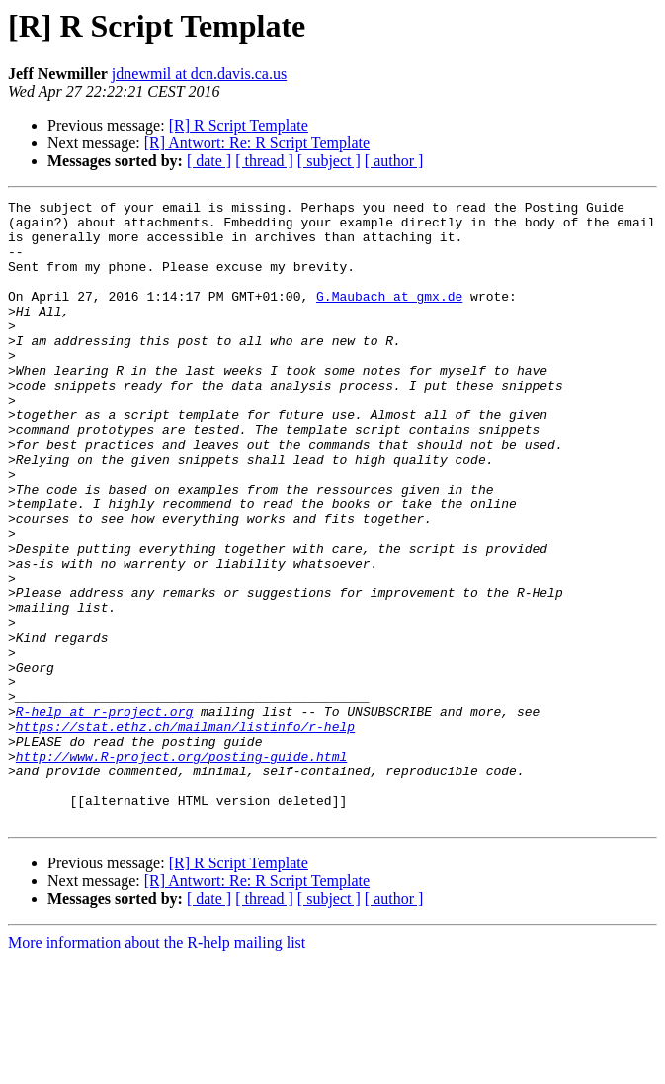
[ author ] (394, 160)
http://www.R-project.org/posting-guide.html (181, 868)
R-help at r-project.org (104, 815)
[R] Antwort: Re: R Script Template (257, 143)
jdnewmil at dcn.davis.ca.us (199, 73)
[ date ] (209, 160)
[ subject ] (329, 160)
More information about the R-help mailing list (156, 1066)
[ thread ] (264, 160)
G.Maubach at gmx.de (389, 316)
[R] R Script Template (238, 125)
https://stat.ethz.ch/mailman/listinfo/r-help (185, 833)
